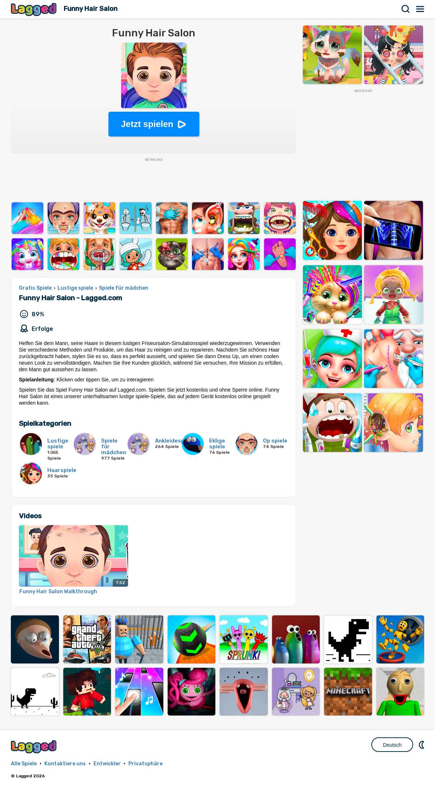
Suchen (406, 9)
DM (422, 744)
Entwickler (107, 764)
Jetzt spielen (147, 124)
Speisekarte (420, 9)
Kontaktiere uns (65, 764)
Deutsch (392, 745)
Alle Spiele (24, 764)
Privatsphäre (145, 764)
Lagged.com (34, 746)
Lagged (34, 9)
